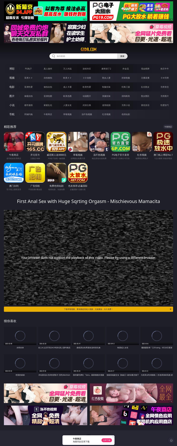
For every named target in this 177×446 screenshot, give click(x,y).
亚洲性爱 (28, 86)
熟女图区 (145, 96)
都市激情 (28, 105)
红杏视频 (106, 114)
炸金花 (126, 68)
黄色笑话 (145, 105)
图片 (12, 96)
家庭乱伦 (48, 105)
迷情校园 (106, 105)
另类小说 (126, 105)
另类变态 (164, 86)
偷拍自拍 (48, 86)
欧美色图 (67, 96)
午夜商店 (48, 114)
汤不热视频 (87, 114)
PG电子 (28, 68)
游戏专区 (87, 68)
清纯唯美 (126, 96)
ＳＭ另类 (164, 77)
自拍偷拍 (48, 77)
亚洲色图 (48, 96)
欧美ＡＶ (67, 77)
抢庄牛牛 (164, 68)
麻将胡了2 (106, 68)
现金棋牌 (145, 68)
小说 (12, 105)
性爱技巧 (164, 105)
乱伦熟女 (145, 86)
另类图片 (164, 96)
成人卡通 (67, 86)
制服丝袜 (106, 86)
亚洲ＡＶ (28, 77)
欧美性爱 (87, 86)
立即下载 (106, 440)
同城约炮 (28, 114)
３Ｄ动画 (87, 77)
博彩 (12, 68)
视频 (12, 77)
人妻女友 (67, 105)
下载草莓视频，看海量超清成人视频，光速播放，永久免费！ (118, 309)
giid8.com (88, 49)
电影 (12, 87)
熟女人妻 (106, 77)
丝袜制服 (126, 77)
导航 (12, 114)
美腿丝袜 (106, 96)
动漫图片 (87, 96)
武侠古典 (87, 105)
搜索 (122, 56)
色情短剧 (126, 114)
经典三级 (126, 86)
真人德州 (48, 68)
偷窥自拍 (28, 96)
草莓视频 (67, 114)
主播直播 (145, 77)
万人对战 (67, 68)
